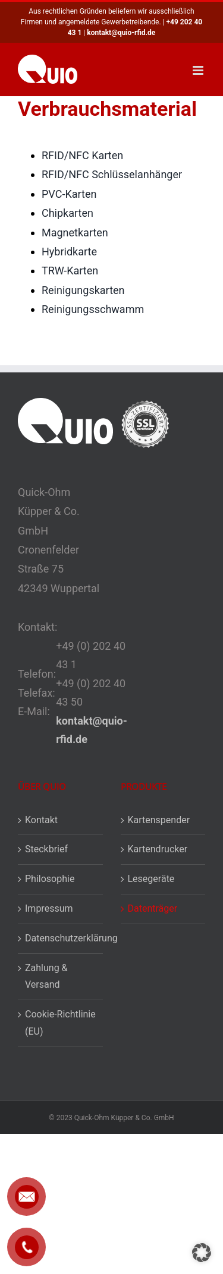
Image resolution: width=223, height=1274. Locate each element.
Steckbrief (46, 849)
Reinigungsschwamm (93, 309)
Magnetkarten (75, 232)
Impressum (49, 908)
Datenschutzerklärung (61, 938)
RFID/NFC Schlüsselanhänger (112, 174)
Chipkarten (67, 213)
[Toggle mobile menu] (199, 70)
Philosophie (49, 878)
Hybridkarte (69, 251)
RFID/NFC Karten (82, 155)
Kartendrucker (158, 849)
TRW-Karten (70, 270)
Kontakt (41, 820)
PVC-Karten (69, 194)
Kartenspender (159, 820)
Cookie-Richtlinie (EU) (60, 1023)
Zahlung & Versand (46, 976)
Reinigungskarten (83, 290)
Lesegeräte (151, 878)
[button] (201, 1252)
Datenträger (153, 908)
